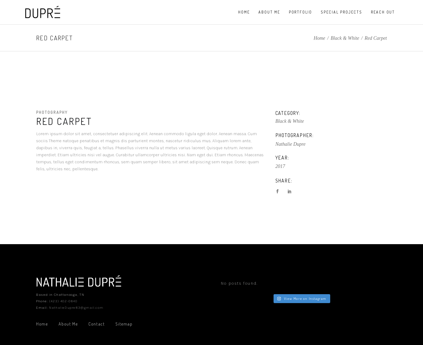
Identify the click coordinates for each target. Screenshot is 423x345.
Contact (96, 324)
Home (319, 38)
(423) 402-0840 (63, 301)
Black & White (345, 38)
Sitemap (123, 324)
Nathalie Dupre (290, 144)
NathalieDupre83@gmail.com (76, 308)
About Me (68, 324)
